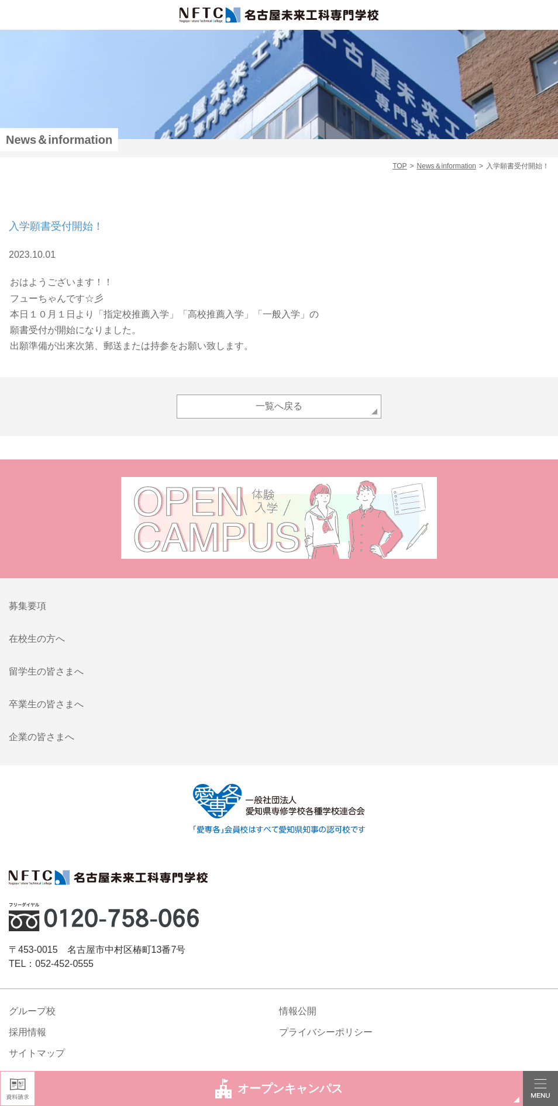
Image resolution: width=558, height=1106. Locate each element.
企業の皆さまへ (41, 737)
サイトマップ (37, 1053)
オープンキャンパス (279, 1088)
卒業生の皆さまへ (46, 704)
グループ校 (32, 1011)
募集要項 (27, 606)
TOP (399, 166)
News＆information (446, 166)
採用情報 (27, 1032)
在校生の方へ (37, 639)
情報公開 (297, 1011)
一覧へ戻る (279, 406)
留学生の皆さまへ (46, 671)
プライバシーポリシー (326, 1032)
